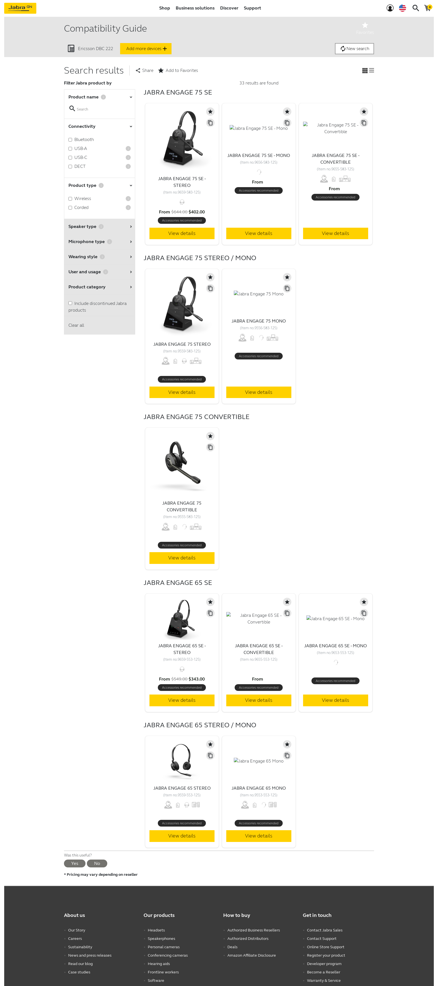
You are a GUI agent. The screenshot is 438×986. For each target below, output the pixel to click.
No (97, 863)
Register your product (326, 955)
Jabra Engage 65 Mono (259, 788)
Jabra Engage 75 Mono (259, 321)
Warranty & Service (324, 980)
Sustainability (80, 947)
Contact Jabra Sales (324, 930)
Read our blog (80, 963)
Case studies (79, 972)
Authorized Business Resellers (253, 930)
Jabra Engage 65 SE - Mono (335, 645)
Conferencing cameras (168, 955)
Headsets (156, 930)
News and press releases (89, 955)
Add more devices (147, 48)
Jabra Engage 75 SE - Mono (258, 155)
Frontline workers (163, 972)
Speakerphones (161, 938)
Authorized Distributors (247, 938)
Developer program (324, 963)
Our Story (76, 930)
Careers (75, 938)
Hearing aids (159, 963)
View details (182, 233)
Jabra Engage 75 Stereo (182, 344)
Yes (74, 863)
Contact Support (322, 938)
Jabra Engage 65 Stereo (182, 788)
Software (156, 980)
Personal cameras (164, 947)
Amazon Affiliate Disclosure (251, 955)
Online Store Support (325, 947)
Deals (232, 947)
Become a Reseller (323, 972)
